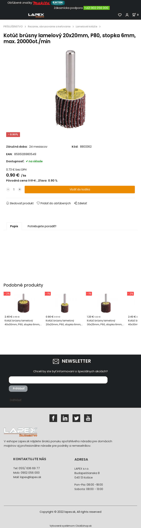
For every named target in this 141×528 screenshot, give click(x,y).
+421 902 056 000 (96, 8)
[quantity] (14, 189)
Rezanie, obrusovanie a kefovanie (49, 26)
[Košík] (136, 15)
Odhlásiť (15, 400)
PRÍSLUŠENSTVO (13, 26)
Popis (14, 226)
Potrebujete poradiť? (42, 226)
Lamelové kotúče (86, 26)
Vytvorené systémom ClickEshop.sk (71, 525)
